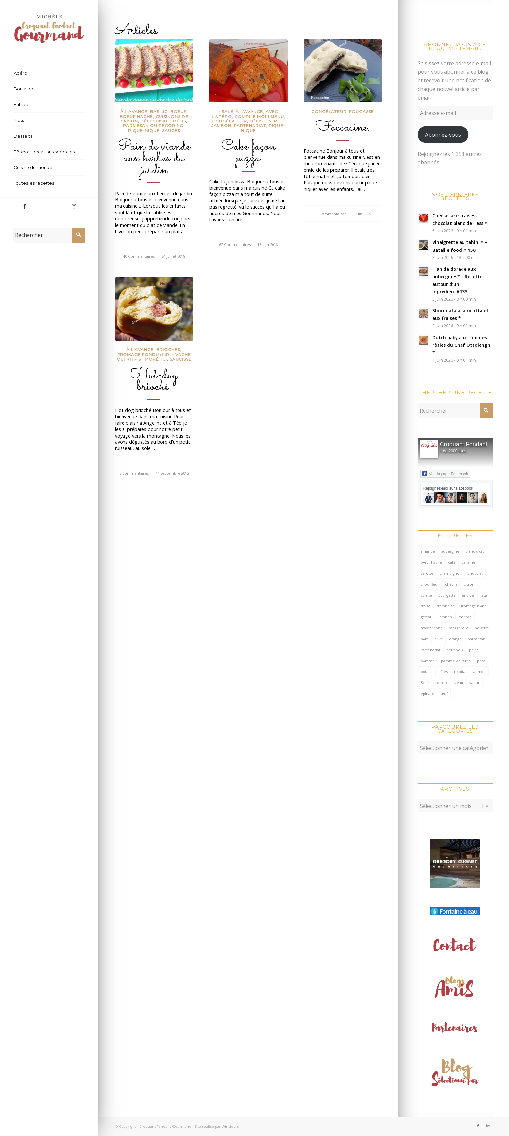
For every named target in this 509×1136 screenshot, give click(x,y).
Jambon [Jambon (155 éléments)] (445, 616)
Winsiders (230, 1126)
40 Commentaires (139, 256)
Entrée (274, 121)
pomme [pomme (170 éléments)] (428, 660)
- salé (225, 111)
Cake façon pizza (248, 152)
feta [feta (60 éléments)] (483, 595)
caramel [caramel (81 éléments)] (469, 562)
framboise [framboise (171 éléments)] (446, 606)
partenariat (250, 125)
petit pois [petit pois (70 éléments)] (454, 649)
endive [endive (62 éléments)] (468, 595)
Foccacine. (343, 127)
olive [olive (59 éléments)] (438, 638)
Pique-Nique (144, 130)
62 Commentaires (235, 244)
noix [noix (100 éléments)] (424, 638)
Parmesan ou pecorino (153, 125)
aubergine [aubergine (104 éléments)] (450, 551)
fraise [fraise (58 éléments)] (425, 606)
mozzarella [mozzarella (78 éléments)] (458, 627)
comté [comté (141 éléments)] (426, 595)
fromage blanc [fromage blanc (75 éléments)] (473, 606)
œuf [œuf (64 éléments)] (444, 693)
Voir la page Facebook (445, 473)
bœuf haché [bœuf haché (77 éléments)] (431, 562)
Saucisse (181, 359)
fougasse (361, 111)
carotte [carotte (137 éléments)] (427, 573)
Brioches (168, 349)
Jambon (221, 125)
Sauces (171, 130)
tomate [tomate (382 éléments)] (442, 682)
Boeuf (178, 111)
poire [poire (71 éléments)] (474, 649)
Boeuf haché (136, 116)
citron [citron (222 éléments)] (469, 584)
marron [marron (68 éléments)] (465, 616)
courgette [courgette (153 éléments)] (447, 595)
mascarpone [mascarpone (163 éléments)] (432, 627)
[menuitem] (49, 73)
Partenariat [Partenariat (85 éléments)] (430, 649)
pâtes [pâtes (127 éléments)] (443, 671)
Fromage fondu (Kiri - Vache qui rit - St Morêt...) (154, 357)
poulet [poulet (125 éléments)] (426, 671)
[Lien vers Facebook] (24, 206)
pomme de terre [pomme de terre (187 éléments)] (456, 660)
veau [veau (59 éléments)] (459, 682)
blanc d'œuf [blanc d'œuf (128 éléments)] (475, 551)
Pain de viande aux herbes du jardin (154, 158)
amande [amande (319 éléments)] (428, 551)
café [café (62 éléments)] (452, 562)
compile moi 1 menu (259, 116)
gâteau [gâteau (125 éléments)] (426, 616)
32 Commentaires (330, 213)
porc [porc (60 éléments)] (481, 660)
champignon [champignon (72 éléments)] (451, 573)
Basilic (159, 111)
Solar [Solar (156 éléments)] (425, 682)
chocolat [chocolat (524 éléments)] (475, 573)
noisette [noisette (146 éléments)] (482, 627)
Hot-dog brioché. (154, 381)
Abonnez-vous (443, 134)
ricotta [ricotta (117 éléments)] (459, 671)
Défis (179, 121)
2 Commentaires (134, 473)
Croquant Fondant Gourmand (165, 1126)
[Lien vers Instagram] (73, 206)
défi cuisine (155, 121)
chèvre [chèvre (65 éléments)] (451, 584)
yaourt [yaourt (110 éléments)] (475, 682)
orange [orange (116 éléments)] (455, 638)
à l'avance (133, 111)
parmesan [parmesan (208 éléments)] (476, 638)
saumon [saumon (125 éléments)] (479, 671)
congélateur (229, 121)
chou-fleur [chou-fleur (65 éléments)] (430, 584)
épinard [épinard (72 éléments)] (427, 693)
